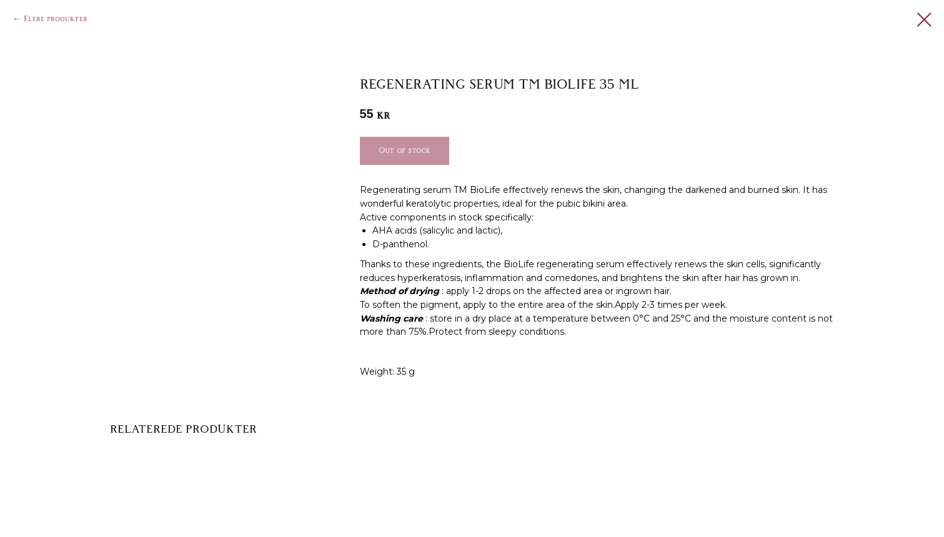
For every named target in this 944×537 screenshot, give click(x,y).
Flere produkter (55, 19)
